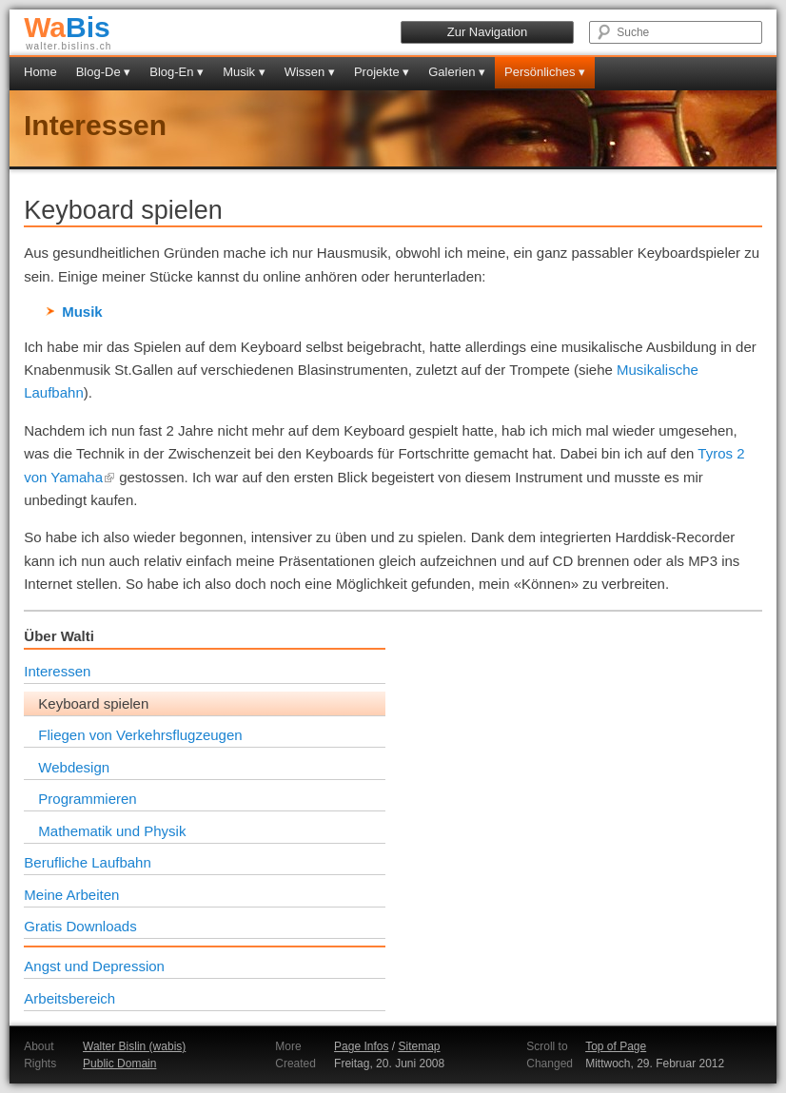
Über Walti (59, 636)
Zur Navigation (487, 32)
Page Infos (361, 1046)
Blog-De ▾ (103, 72)
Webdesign (73, 767)
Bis (67, 27)
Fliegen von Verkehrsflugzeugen (140, 735)
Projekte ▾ (381, 72)
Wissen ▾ (310, 72)
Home (40, 72)
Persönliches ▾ (544, 72)
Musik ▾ (244, 72)
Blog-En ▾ (176, 72)
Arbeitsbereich (69, 998)
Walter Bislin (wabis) (134, 1046)
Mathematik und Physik (112, 831)
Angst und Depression (94, 966)
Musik (82, 311)
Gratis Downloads (80, 926)
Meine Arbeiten (71, 895)
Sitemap (419, 1046)
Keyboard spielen (93, 703)
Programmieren (87, 798)
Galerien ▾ (456, 72)
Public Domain (119, 1063)
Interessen (95, 125)
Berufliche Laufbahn (87, 862)
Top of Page (615, 1046)
